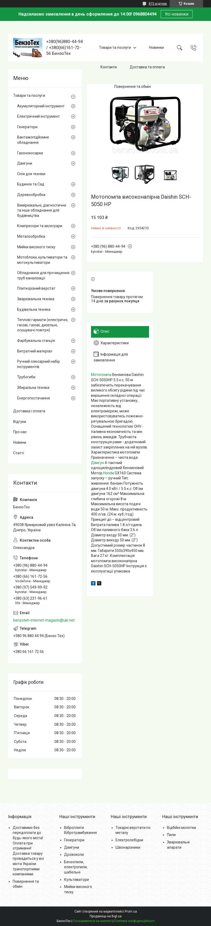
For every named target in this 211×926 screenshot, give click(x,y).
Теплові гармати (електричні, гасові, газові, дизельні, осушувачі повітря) (42, 325)
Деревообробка (31, 195)
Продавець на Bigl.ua (106, 916)
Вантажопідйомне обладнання (33, 140)
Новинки (156, 47)
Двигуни (24, 163)
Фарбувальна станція (36, 340)
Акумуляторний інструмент (41, 106)
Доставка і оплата (29, 411)
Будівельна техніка (33, 309)
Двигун (97, 463)
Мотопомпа (101, 375)
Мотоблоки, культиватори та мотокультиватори (42, 260)
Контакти (108, 67)
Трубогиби (26, 377)
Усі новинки (176, 14)
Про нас (20, 432)
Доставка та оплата (147, 67)
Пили (171, 835)
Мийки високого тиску (36, 247)
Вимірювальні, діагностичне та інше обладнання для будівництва (41, 210)
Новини (19, 442)
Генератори (27, 127)
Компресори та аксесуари (39, 226)
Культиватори (76, 879)
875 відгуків (158, 4)
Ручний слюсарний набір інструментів (38, 364)
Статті (18, 453)
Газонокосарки (30, 153)
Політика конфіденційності (134, 921)
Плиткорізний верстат (36, 288)
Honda (108, 473)
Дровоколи (74, 854)
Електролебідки (129, 840)
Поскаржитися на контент (92, 921)
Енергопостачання (33, 398)
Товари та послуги (115, 47)
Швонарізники (128, 847)
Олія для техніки (31, 174)
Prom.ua (131, 911)
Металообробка (31, 236)
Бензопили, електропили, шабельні (76, 867)
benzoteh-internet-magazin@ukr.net (44, 620)
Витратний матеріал (34, 351)
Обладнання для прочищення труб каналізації (43, 275)
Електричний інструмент (38, 116)
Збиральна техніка (33, 387)
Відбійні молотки (181, 827)
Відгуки (19, 421)
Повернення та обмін (132, 86)
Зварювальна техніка (35, 299)
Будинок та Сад (30, 184)
